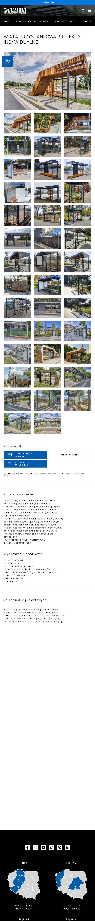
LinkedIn (67, 847)
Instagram (35, 847)
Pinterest (59, 847)
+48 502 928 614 (24, 905)
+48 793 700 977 (71, 905)
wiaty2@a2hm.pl (71, 908)
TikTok (51, 847)
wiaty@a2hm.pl (24, 908)
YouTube (43, 847)
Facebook (27, 847)
